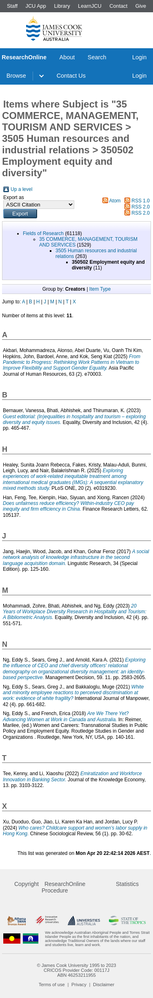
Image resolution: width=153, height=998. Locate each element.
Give (140, 6)
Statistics (127, 884)
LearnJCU (90, 6)
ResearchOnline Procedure (63, 887)
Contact (118, 6)
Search (97, 57)
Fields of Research (43, 233)
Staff (12, 6)
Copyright (26, 884)
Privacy (78, 984)
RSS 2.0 (140, 207)
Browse (16, 75)
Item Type (100, 289)
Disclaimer (103, 984)
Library (62, 6)
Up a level (21, 189)
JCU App (35, 6)
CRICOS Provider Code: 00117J (76, 970)
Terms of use (52, 984)
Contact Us (71, 75)
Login (139, 57)
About (67, 57)
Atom (115, 201)
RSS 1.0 (140, 201)
